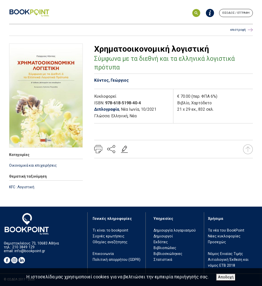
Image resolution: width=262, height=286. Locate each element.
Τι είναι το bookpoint (110, 230)
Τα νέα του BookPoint (226, 230)
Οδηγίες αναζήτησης (110, 242)
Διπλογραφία (106, 109)
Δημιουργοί (163, 236)
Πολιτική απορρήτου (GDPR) (116, 260)
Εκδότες (161, 242)
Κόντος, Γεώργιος (111, 80)
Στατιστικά (163, 260)
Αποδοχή (226, 277)
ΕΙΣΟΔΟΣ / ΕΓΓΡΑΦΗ (236, 13)
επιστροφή (241, 30)
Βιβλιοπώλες (165, 248)
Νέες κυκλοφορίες (224, 236)
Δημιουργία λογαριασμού (175, 230)
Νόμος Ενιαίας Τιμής (225, 254)
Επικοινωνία (103, 254)
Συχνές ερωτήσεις (108, 236)
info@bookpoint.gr (29, 251)
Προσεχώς (217, 242)
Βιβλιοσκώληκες (168, 254)
